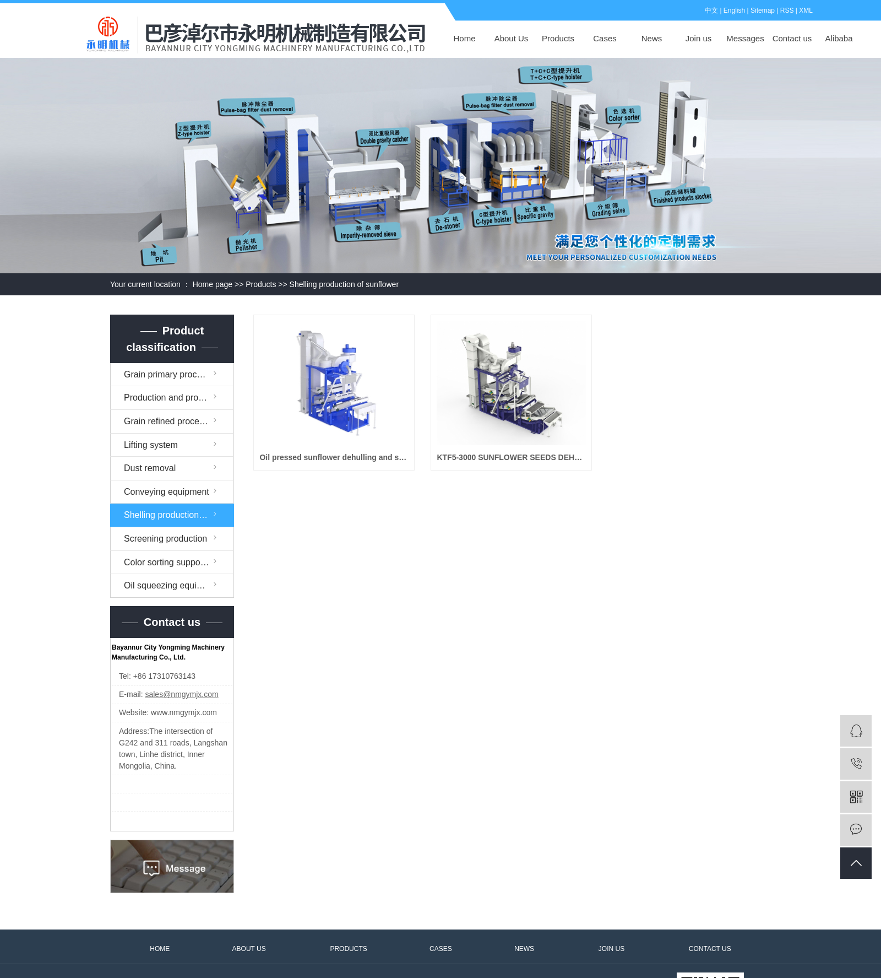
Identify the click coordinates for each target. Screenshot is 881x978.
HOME (160, 949)
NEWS (524, 949)
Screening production (165, 538)
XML (806, 10)
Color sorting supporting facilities (179, 562)
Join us (699, 38)
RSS (787, 10)
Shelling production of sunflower (344, 284)
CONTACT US (710, 949)
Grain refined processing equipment (179, 421)
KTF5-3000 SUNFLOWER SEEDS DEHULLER (511, 457)
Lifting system (151, 445)
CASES (440, 949)
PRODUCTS (348, 949)
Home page (212, 284)
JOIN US (611, 949)
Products (558, 38)
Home (464, 38)
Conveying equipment (166, 491)
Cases (605, 38)
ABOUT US (249, 949)
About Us (511, 38)
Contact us (792, 38)
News (651, 38)
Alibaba (838, 38)
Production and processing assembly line (179, 397)
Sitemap (763, 10)
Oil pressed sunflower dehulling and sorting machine (334, 457)
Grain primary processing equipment (179, 374)
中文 (711, 10)
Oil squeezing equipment (172, 585)
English (734, 10)
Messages (745, 38)
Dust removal (150, 468)
